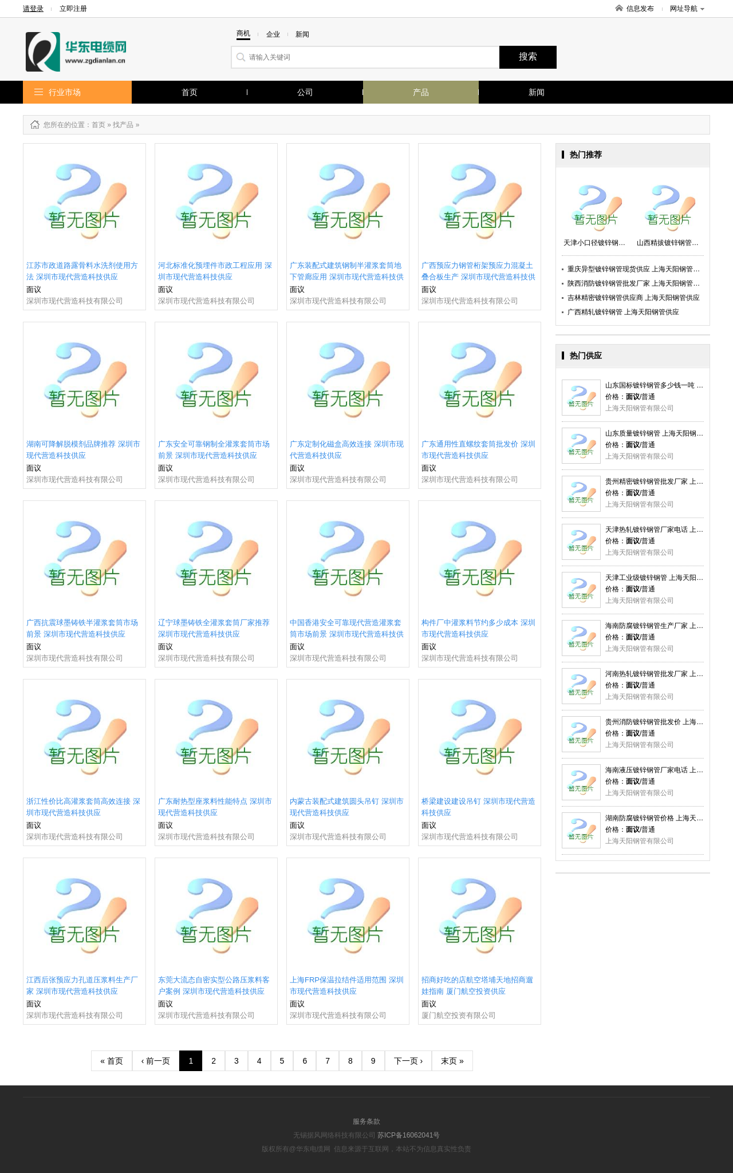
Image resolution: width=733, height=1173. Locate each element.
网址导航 (687, 9)
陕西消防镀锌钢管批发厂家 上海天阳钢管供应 (637, 283)
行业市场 (65, 92)
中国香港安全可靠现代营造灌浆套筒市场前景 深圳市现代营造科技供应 (347, 634)
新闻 (537, 92)
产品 (421, 92)
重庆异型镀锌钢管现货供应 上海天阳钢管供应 (637, 269)
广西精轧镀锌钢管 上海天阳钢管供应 (623, 312)
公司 (305, 92)
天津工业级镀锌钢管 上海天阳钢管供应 (664, 578)
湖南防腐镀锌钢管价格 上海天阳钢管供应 (668, 818)
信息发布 (640, 9)
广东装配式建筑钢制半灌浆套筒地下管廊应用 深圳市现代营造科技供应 (347, 277)
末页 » (452, 1060)
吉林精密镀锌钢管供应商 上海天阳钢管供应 (634, 298)
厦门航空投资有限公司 (458, 1015)
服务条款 (366, 1121)
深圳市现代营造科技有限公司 (74, 301)
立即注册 (73, 9)
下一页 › (408, 1060)
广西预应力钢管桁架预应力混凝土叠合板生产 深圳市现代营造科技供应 (478, 277)
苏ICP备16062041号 (408, 1135)
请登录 (33, 9)
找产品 (123, 125)
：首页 (95, 125)
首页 (190, 92)
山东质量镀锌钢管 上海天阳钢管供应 (661, 433)
